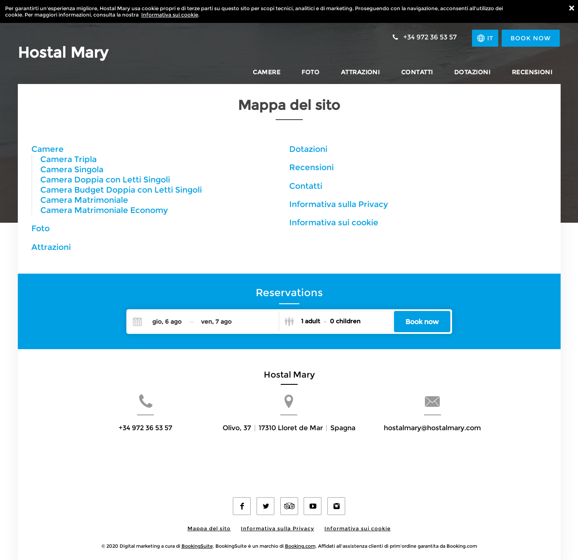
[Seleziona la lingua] (484, 38)
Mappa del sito (209, 521)
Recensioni (311, 167)
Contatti (305, 186)
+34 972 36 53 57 (126, 442)
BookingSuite (197, 539)
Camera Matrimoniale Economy (104, 210)
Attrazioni (51, 247)
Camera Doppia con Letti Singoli (105, 179)
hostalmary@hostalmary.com (451, 442)
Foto (40, 228)
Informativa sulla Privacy (338, 204)
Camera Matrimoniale (84, 200)
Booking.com (300, 539)
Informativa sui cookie (169, 14)
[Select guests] (322, 321)
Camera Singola (71, 169)
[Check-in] (160, 321)
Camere (47, 149)
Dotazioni (308, 149)
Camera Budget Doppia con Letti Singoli (121, 190)
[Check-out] (216, 321)
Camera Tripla (68, 159)
